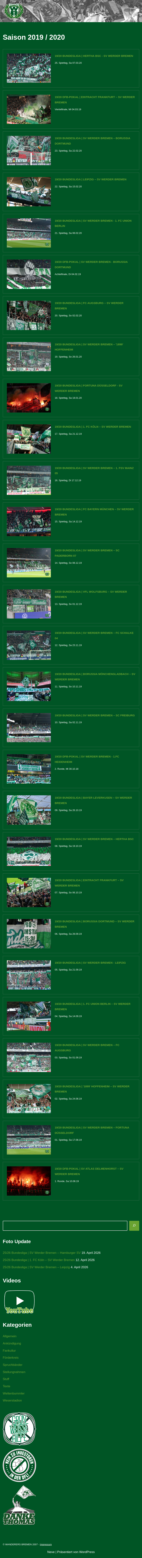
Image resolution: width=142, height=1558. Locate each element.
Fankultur (9, 1352)
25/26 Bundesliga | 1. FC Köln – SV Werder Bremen (39, 1261)
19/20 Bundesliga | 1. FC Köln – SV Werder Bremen (93, 427)
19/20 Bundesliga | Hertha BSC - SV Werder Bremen (94, 55)
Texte (6, 1387)
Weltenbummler (14, 1395)
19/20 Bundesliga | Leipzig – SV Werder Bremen (90, 179)
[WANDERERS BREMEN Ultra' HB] (14, 11)
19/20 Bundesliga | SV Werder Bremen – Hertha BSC (94, 839)
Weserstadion (12, 1402)
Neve (51, 1553)
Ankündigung (12, 1344)
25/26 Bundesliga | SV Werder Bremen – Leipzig (36, 1268)
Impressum (46, 1546)
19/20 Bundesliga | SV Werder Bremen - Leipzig (90, 963)
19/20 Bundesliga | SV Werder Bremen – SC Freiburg (95, 715)
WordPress (87, 1553)
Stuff (6, 1380)
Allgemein (10, 1337)
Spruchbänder (13, 1366)
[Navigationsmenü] (135, 11)
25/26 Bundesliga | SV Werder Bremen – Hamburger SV (42, 1254)
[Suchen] (134, 1227)
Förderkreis (11, 1359)
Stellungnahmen (14, 1373)
